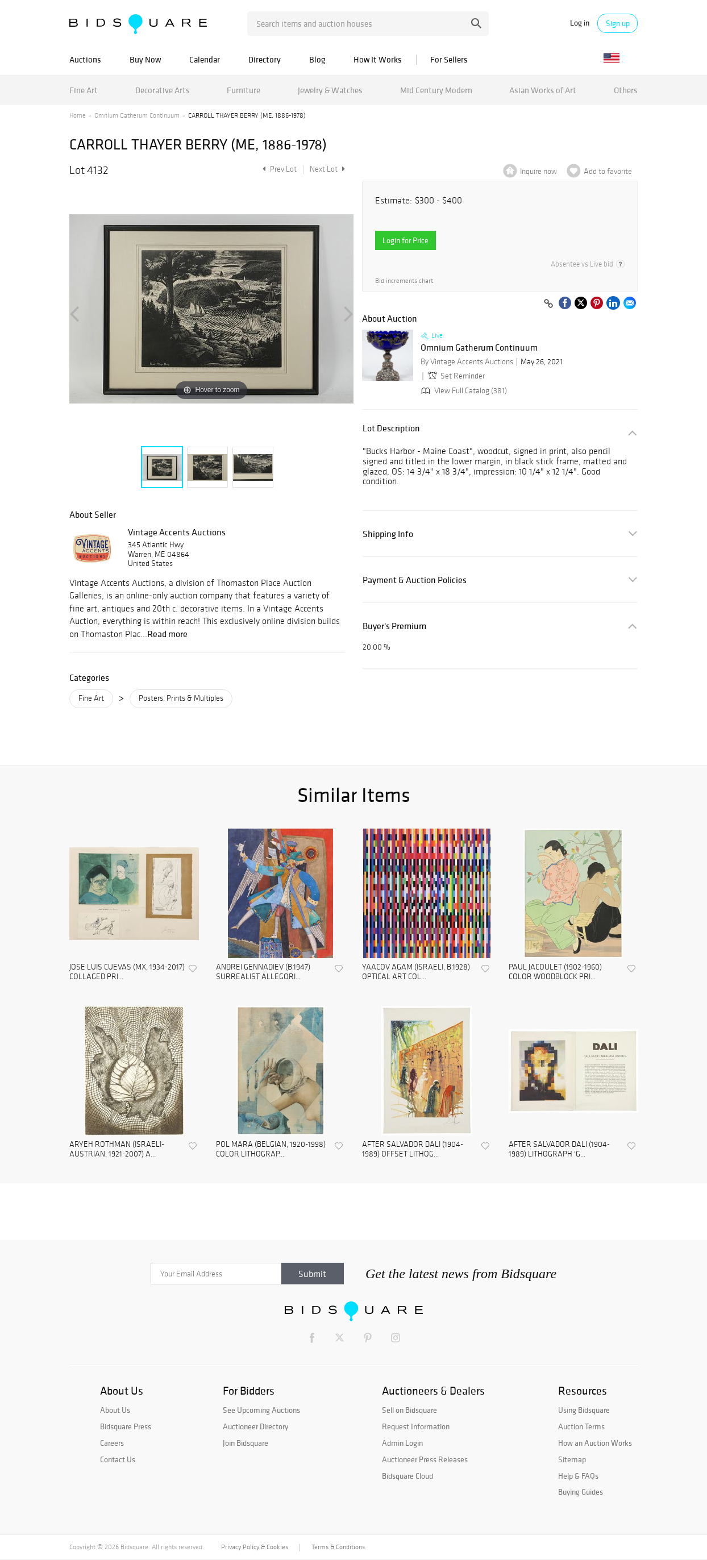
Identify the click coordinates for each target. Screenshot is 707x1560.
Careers (112, 1443)
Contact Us (117, 1459)
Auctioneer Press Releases (425, 1459)
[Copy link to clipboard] (548, 304)
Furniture (243, 90)
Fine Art (83, 90)
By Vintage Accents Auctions (467, 361)
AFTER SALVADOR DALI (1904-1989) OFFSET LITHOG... (412, 1149)
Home (77, 115)
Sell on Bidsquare (409, 1410)
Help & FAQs (578, 1476)
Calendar (204, 59)
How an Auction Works (595, 1443)
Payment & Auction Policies (415, 580)
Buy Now (145, 59)
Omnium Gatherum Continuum (137, 115)
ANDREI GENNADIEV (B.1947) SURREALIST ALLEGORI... (263, 972)
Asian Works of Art (542, 90)
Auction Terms (581, 1426)
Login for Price (405, 240)
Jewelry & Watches (330, 90)
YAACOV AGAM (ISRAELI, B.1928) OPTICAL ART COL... (416, 972)
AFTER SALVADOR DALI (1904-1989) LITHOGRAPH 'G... (559, 1149)
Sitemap (572, 1459)
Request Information (416, 1426)
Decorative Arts (162, 90)
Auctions (85, 59)
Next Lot (327, 169)
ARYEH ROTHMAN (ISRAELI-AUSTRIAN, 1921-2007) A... (116, 1149)
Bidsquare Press (125, 1426)
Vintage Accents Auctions (177, 532)
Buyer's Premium (394, 626)
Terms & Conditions (338, 1547)
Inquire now (538, 171)
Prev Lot (278, 169)
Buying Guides (580, 1492)
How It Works (378, 59)
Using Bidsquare (584, 1410)
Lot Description (391, 428)
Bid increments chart (404, 281)
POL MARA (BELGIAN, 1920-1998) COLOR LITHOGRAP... (271, 1149)
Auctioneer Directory (255, 1426)
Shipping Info (388, 534)
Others (626, 90)
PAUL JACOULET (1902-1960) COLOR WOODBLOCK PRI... (555, 972)
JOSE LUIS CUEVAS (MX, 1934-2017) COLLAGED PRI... (127, 972)
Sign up (618, 23)
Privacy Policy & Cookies (254, 1547)
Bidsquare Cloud (407, 1476)
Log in (579, 23)
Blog (317, 59)
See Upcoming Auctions (261, 1410)
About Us (115, 1410)
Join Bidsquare (245, 1443)
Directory (264, 59)
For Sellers (449, 59)
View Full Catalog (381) (463, 391)
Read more (167, 633)
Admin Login (402, 1443)
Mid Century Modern (436, 90)
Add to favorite (608, 171)
